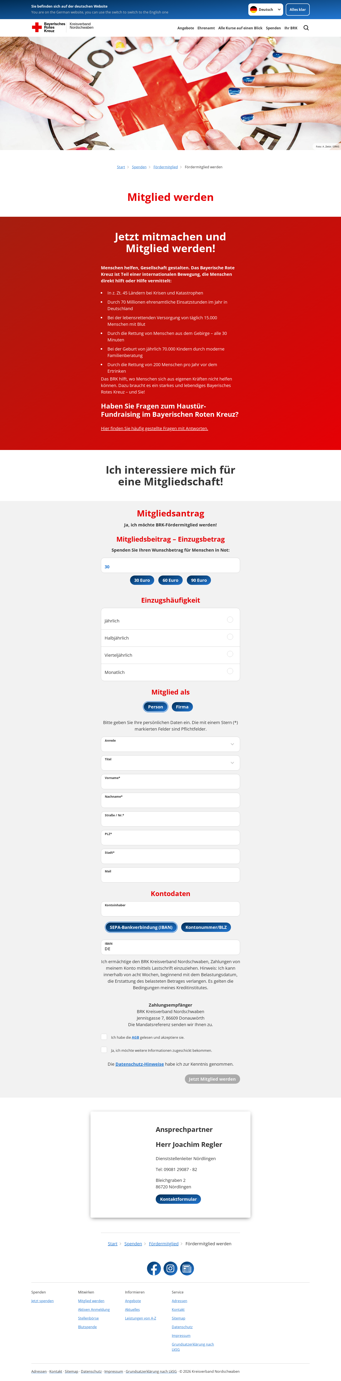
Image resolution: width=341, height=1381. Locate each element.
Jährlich (112, 621)
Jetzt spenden (42, 1300)
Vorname (112, 778)
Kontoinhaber (115, 905)
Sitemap (178, 1318)
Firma (182, 707)
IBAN (108, 944)
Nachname (114, 797)
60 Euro (170, 580)
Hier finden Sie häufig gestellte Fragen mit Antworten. (154, 428)
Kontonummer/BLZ (206, 928)
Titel (108, 760)
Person (155, 707)
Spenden (273, 28)
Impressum (181, 1335)
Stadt (110, 853)
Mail (108, 872)
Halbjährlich (117, 638)
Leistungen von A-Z (140, 1318)
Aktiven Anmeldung (94, 1309)
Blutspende (87, 1327)
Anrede (110, 741)
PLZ (108, 834)
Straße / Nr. (114, 816)
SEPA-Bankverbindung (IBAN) (141, 928)
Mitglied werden (91, 1300)
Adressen (179, 1300)
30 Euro (142, 580)
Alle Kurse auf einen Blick (240, 28)
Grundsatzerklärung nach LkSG (193, 1347)
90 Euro (199, 580)
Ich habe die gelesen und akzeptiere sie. (142, 1037)
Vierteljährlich (118, 655)
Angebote (185, 28)
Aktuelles (132, 1309)
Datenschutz (182, 1327)
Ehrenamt (206, 28)
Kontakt (178, 1309)
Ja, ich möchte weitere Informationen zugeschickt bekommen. (156, 1051)
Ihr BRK (291, 28)
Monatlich (115, 672)
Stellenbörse (88, 1318)
